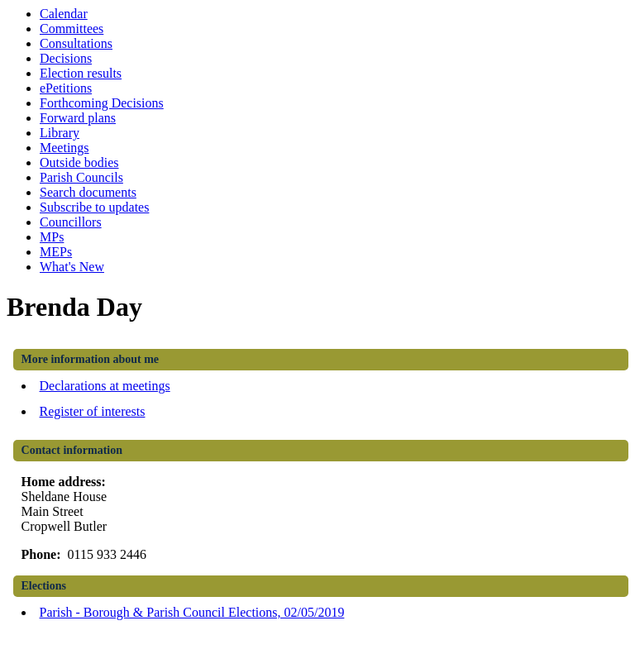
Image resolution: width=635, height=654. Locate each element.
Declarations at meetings (105, 386)
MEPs (56, 252)
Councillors (71, 222)
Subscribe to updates (94, 207)
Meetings (64, 148)
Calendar (64, 14)
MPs (52, 237)
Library (59, 133)
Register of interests (93, 411)
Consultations (76, 43)
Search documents (88, 192)
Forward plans (78, 118)
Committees (71, 28)
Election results (81, 73)
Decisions (66, 58)
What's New (72, 267)
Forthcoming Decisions (102, 103)
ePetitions (66, 88)
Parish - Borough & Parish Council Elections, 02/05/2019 (192, 612)
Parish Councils (81, 177)
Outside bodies (79, 162)
